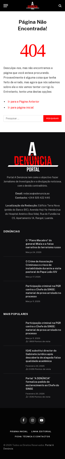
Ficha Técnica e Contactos (32, 436)
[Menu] (5, 6)
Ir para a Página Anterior (23, 101)
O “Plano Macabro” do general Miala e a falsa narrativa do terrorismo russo (43, 244)
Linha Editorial (41, 431)
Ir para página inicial (21, 107)
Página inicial (19, 431)
